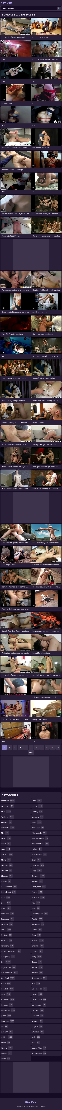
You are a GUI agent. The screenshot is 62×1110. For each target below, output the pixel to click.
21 (58, 747)
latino (37, 806)
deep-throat (9, 886)
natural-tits (39, 854)
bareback (7, 827)
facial (6, 929)
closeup (7, 876)
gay (6, 962)
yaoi (36, 1042)
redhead (38, 924)
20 (52, 747)
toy (36, 983)
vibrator (38, 1015)
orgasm (38, 865)
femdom (7, 946)
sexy (36, 935)
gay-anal (8, 978)
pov (36, 903)
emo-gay (7, 913)
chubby (6, 870)
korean (6, 1053)
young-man (39, 1048)
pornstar (38, 897)
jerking (7, 1037)
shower (37, 951)
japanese (7, 1021)
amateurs (7, 806)
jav (4, 1026)
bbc (5, 833)
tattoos (37, 972)
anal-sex (7, 817)
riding (37, 929)
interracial (8, 1010)
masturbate (39, 833)
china (6, 860)
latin (37, 801)
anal (6, 811)
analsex (6, 822)
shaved (38, 940)
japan (6, 1015)
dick (5, 897)
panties (37, 881)
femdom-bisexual (11, 951)
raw (36, 908)
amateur (8, 801)
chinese (7, 865)
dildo (6, 903)
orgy (37, 870)
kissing (7, 1048)
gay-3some (8, 967)
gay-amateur (9, 972)
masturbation (40, 844)
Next (31, 752)
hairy (6, 983)
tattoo (37, 967)
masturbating (40, 838)
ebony (6, 908)
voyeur (37, 1026)
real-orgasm (40, 913)
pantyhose (39, 886)
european (7, 919)
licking (37, 811)
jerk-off (7, 1032)
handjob (7, 989)
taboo (37, 962)
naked (37, 849)
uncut (37, 994)
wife (36, 1037)
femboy (6, 940)
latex (5, 1058)
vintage (37, 1021)
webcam (38, 1032)
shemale (38, 946)
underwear (39, 1005)
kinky (5, 1042)
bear (5, 849)
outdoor (38, 876)
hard (6, 994)
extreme (7, 924)
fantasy (6, 935)
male (37, 822)
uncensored (39, 989)
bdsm (6, 838)
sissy (37, 956)
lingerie (38, 817)
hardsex (7, 1005)
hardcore (7, 999)
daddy (6, 881)
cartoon (7, 854)
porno (37, 892)
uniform (38, 1010)
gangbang (8, 956)
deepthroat (8, 892)
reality (37, 919)
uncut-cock (39, 999)
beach (6, 844)
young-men (39, 1053)
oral (36, 860)
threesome (39, 978)
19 (47, 747)
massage (38, 827)
